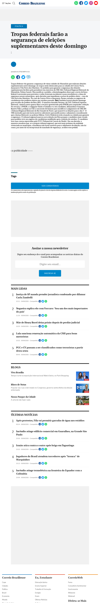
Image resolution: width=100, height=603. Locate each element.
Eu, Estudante (43, 577)
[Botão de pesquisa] (13, 3)
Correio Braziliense (14, 577)
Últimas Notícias (41, 600)
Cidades (5, 586)
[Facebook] (81, 4)
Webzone (71, 593)
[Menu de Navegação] (6, 3)
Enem (37, 596)
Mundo (4, 600)
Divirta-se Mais (77, 600)
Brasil (4, 593)
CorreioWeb (75, 577)
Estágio (38, 593)
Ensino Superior (41, 586)
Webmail (71, 596)
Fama (70, 582)
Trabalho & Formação (43, 589)
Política (5, 589)
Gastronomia (73, 589)
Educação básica (41, 582)
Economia (5, 596)
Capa (4, 582)
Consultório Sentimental (77, 586)
